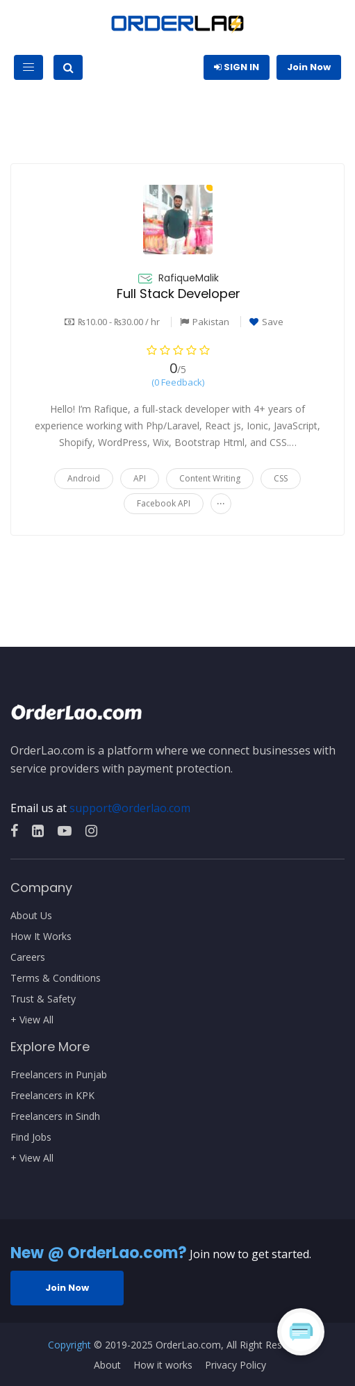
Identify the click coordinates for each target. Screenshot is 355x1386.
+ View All (31, 1019)
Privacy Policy (235, 1365)
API (139, 478)
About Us (31, 915)
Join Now (309, 67)
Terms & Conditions (55, 978)
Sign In (236, 67)
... (221, 500)
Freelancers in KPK (52, 1095)
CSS (281, 478)
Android (83, 478)
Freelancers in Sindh (55, 1116)
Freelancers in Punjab (58, 1074)
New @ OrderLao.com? (98, 1253)
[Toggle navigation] (28, 67)
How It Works (41, 936)
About (107, 1365)
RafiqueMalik (188, 278)
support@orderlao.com (129, 808)
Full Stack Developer (178, 293)
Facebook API (163, 503)
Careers (27, 957)
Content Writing (209, 478)
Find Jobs (30, 1137)
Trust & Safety (43, 999)
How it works (162, 1365)
